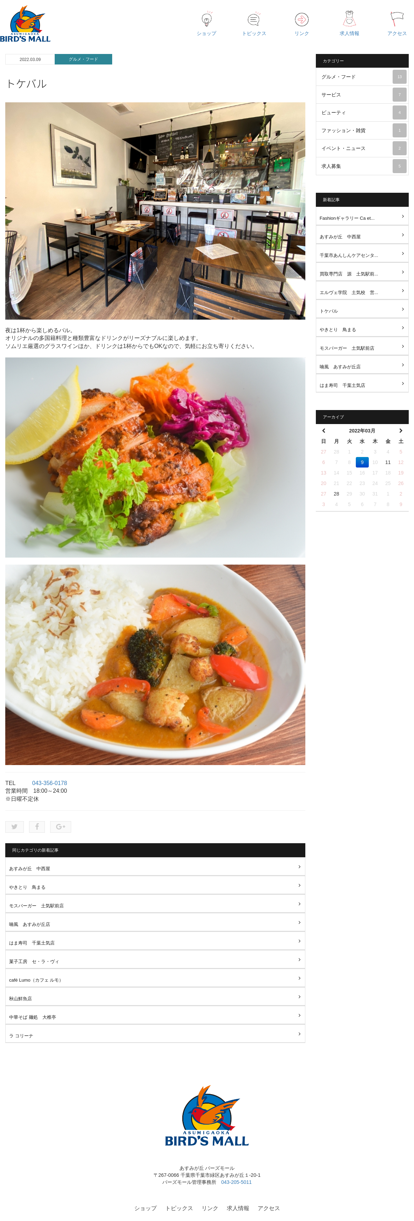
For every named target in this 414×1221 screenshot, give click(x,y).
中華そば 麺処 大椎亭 (32, 1017)
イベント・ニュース (364, 148)
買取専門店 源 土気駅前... (349, 274)
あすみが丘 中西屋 (29, 868)
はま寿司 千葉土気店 (32, 943)
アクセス (269, 1208)
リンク (210, 1208)
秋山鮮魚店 (20, 998)
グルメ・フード (83, 59)
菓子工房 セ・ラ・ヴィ (34, 961)
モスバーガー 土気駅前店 (36, 905)
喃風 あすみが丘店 (29, 924)
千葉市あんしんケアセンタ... (349, 255)
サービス (364, 95)
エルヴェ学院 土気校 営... (349, 292)
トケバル (329, 311)
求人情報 (238, 1208)
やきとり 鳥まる (27, 887)
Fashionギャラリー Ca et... (347, 218)
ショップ (145, 1208)
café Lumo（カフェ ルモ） (36, 980)
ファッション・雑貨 (364, 130)
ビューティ (364, 112)
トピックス (179, 1208)
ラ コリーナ (21, 1035)
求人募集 (364, 166)
